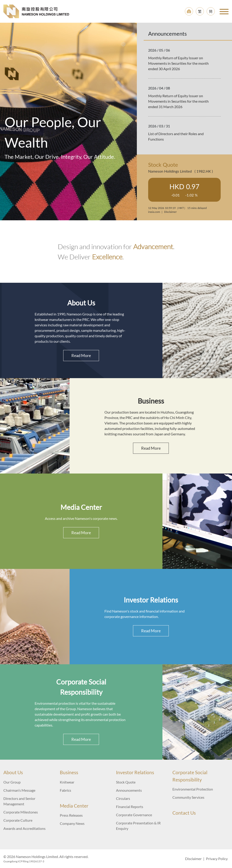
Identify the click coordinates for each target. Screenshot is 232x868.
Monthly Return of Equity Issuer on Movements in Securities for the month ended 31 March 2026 (178, 101)
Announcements (129, 790)
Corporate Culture (17, 820)
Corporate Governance (134, 815)
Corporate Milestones (20, 812)
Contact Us (184, 813)
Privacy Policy (217, 858)
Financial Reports (129, 806)
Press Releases (71, 815)
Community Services (188, 797)
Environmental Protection (192, 789)
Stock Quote (125, 782)
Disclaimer (193, 858)
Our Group (12, 782)
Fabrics (65, 790)
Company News (72, 823)
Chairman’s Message (19, 790)
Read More (81, 355)
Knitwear (67, 782)
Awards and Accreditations (24, 828)
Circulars (123, 798)
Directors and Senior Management (19, 801)
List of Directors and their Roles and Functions (176, 136)
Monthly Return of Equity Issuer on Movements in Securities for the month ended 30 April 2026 (178, 63)
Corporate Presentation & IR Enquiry (138, 826)
